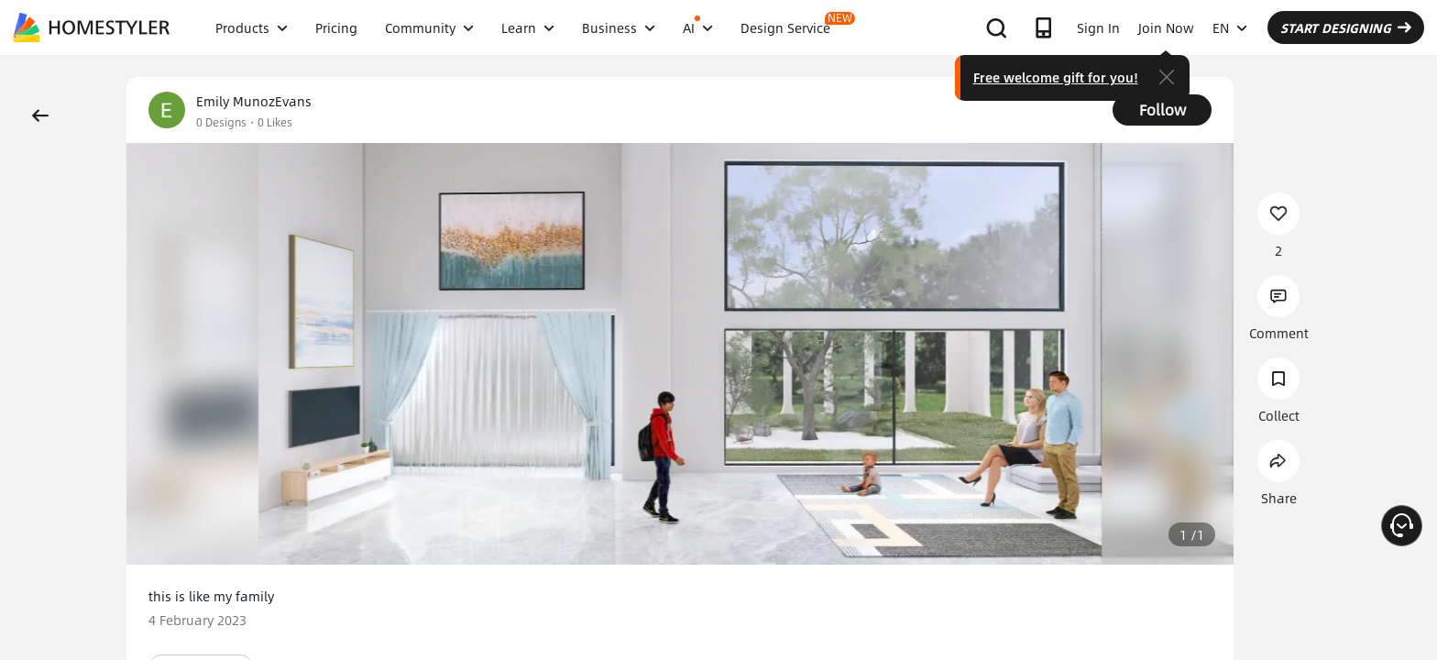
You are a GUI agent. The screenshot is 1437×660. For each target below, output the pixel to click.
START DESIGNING (1345, 27)
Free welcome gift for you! (1055, 77)
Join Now (1166, 27)
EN (1229, 27)
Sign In (1098, 27)
